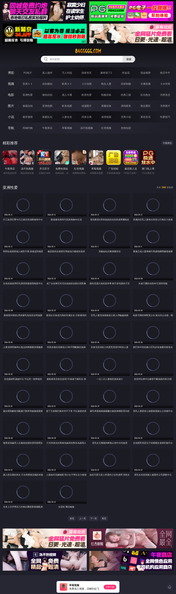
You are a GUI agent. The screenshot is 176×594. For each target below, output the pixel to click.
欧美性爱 (87, 95)
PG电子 (28, 72)
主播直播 (145, 83)
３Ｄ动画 (87, 83)
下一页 (93, 518)
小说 (11, 117)
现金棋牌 (145, 72)
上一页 (82, 518)
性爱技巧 (165, 117)
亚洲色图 (47, 106)
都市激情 (28, 117)
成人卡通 (67, 95)
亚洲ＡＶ (28, 83)
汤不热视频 (86, 128)
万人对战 (67, 72)
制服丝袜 (106, 95)
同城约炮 (28, 128)
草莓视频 (67, 128)
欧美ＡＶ (67, 83)
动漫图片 (87, 106)
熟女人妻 (106, 83)
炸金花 (126, 72)
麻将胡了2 (106, 72)
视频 (11, 84)
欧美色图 (67, 106)
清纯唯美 (126, 106)
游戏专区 (87, 72)
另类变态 (165, 95)
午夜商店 (47, 128)
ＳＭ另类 (165, 83)
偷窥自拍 (28, 106)
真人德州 (47, 72)
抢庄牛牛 (165, 72)
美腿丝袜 (106, 106)
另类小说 (126, 117)
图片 (11, 106)
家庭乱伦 (47, 117)
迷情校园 (106, 117)
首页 (72, 518)
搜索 (128, 59)
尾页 (104, 518)
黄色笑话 (145, 117)
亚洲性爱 (28, 95)
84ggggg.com (88, 51)
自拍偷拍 (47, 83)
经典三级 (126, 95)
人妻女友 (67, 117)
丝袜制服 (126, 83)
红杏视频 (106, 128)
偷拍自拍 (47, 95)
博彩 (11, 73)
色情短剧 (126, 128)
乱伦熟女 (145, 95)
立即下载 (110, 586)
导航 (11, 128)
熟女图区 (145, 106)
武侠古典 (87, 117)
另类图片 (165, 106)
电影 (11, 95)
